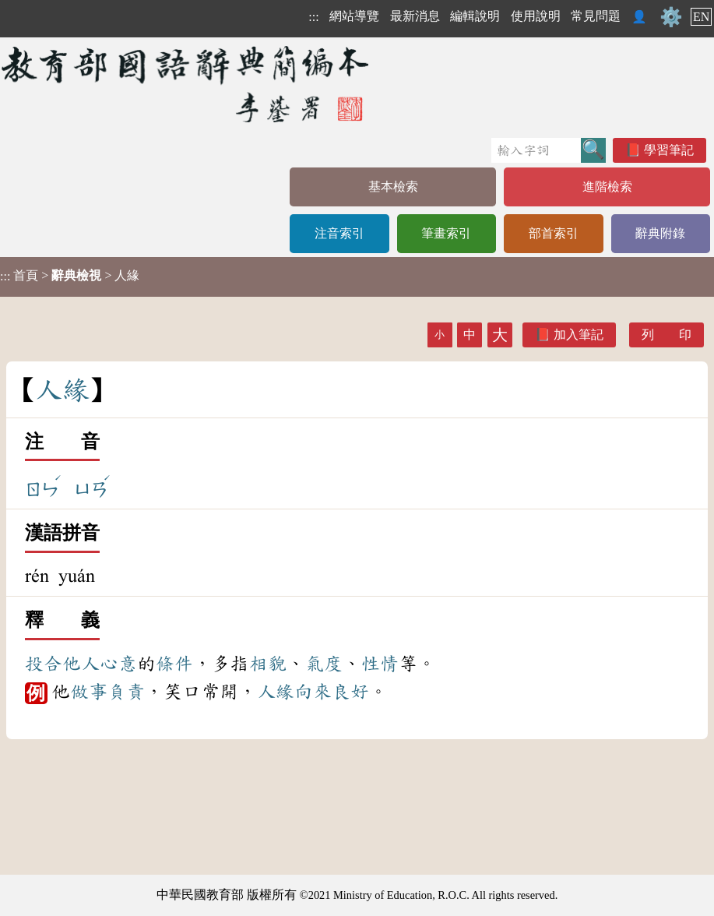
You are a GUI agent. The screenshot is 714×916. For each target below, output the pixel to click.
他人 (81, 663)
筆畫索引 (446, 233)
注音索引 (339, 233)
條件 (174, 663)
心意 (118, 663)
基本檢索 (393, 186)
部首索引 (554, 233)
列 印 (666, 334)
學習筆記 (669, 150)
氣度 (324, 663)
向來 (313, 691)
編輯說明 (475, 16)
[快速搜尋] (536, 150)
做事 (88, 691)
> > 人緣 (69, 276)
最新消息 (415, 16)
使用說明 (536, 16)
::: (313, 16)
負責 (126, 691)
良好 (350, 691)
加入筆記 (578, 334)
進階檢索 (607, 186)
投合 (43, 663)
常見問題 (596, 16)
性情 (380, 663)
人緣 (275, 691)
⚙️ (671, 17)
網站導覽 (354, 16)
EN (701, 16)
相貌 (268, 663)
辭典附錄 (660, 233)
